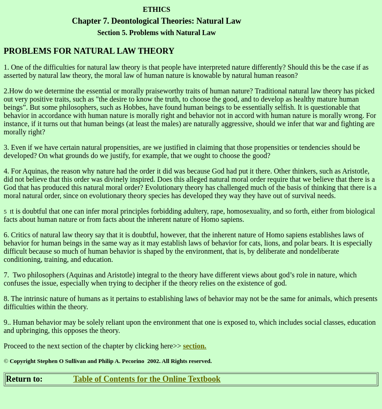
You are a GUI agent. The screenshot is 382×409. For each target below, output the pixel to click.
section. (194, 346)
